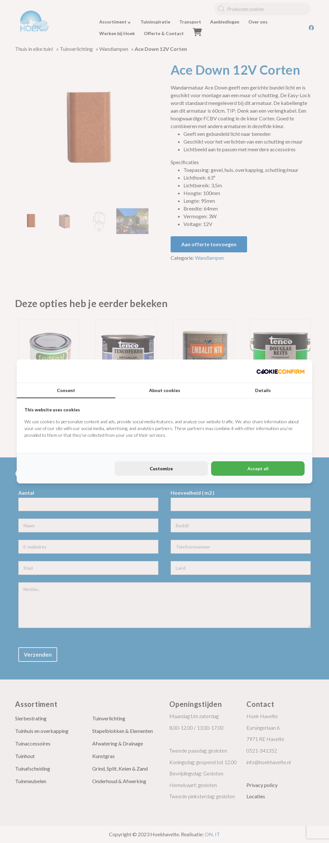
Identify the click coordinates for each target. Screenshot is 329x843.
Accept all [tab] (258, 468)
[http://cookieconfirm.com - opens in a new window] (280, 371)
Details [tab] (263, 390)
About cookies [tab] (164, 390)
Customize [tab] (161, 468)
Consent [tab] (66, 390)
